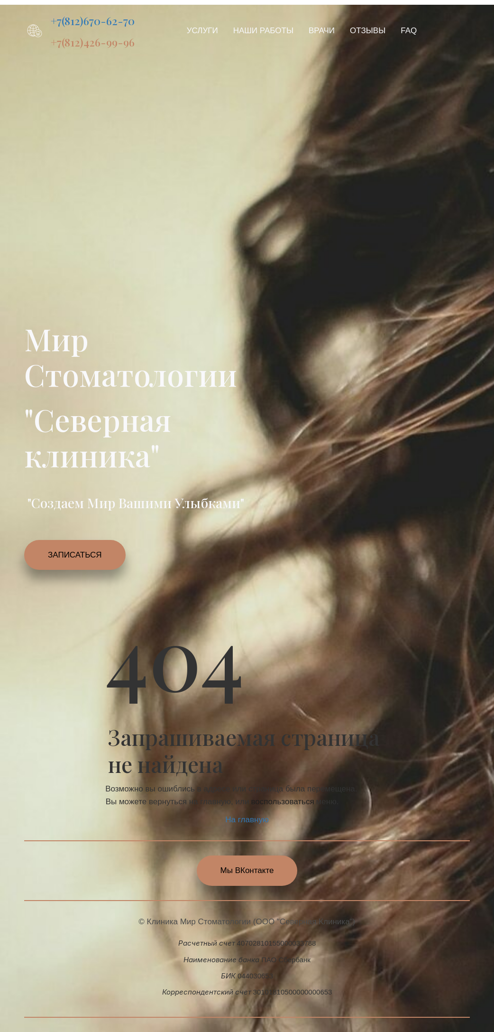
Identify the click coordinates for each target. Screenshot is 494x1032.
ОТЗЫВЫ (367, 30)
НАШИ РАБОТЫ (263, 30)
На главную (246, 819)
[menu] (309, 30)
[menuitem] (202, 30)
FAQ (409, 30)
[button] (202, 30)
